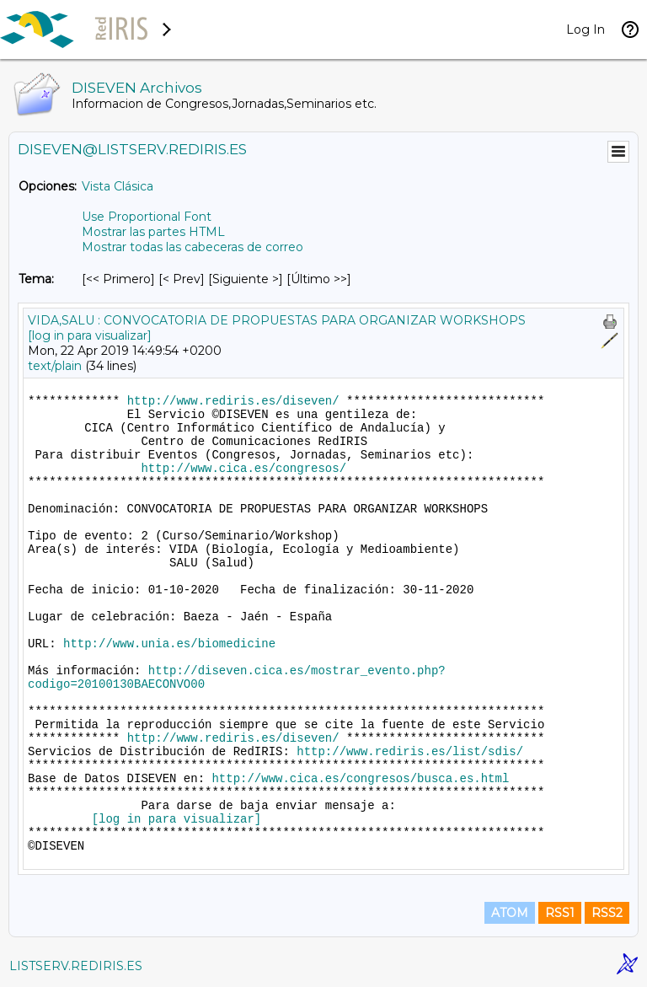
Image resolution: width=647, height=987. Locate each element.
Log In (585, 29)
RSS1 (560, 912)
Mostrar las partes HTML (153, 231)
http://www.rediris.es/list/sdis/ (410, 752)
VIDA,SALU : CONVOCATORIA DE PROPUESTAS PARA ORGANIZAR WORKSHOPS (277, 320)
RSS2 (607, 912)
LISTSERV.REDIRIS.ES (75, 966)
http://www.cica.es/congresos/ (243, 468)
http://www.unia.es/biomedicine (169, 644)
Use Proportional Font (146, 216)
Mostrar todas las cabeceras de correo (192, 247)
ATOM (509, 912)
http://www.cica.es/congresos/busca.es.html (360, 779)
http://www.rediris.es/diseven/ (233, 401)
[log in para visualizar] (90, 335)
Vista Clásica (117, 186)
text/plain (55, 365)
